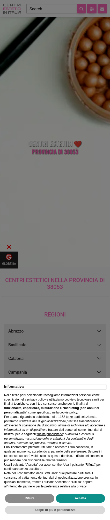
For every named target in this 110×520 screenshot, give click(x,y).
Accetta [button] (80, 498)
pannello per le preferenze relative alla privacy (55, 486)
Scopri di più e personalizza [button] (54, 510)
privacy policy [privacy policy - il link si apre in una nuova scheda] (36, 399)
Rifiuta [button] (29, 498)
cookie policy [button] (68, 412)
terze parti (73, 417)
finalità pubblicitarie (49, 434)
